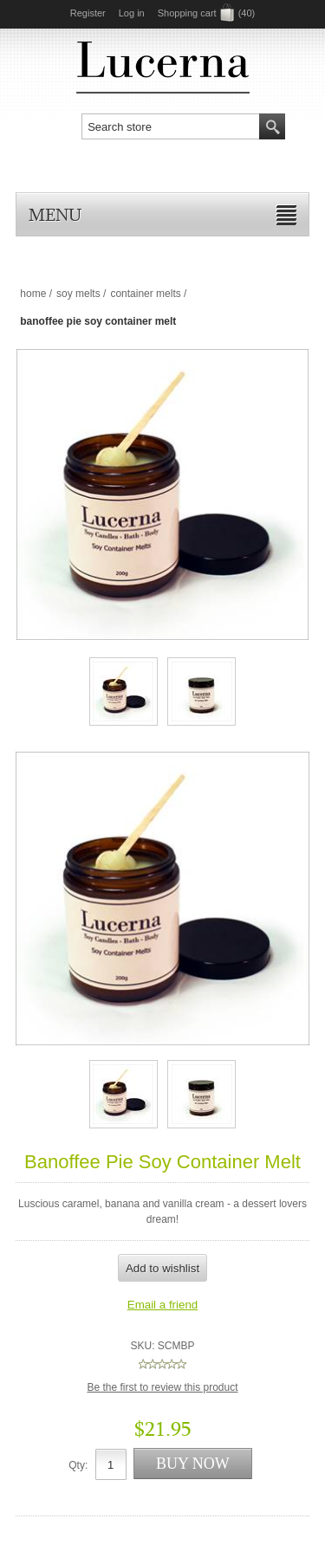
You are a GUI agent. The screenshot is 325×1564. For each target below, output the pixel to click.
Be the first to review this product (162, 1387)
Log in (132, 13)
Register (88, 13)
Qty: (78, 1465)
